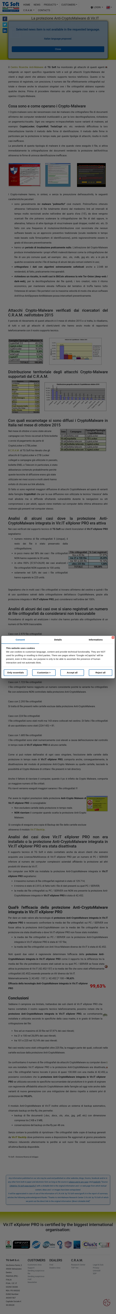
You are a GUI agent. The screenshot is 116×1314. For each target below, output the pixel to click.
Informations (96, 639)
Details (58, 639)
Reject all (100, 672)
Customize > (44, 672)
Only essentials (15, 672)
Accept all (72, 672)
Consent (20, 639)
